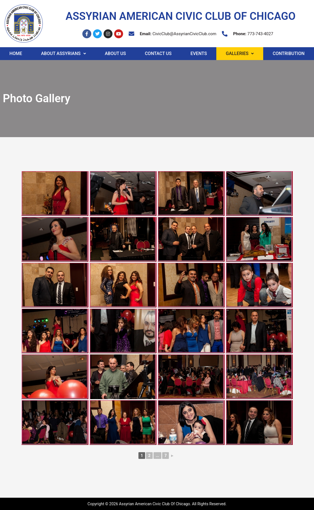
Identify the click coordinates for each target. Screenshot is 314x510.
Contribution (289, 53)
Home (15, 53)
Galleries (240, 53)
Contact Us (158, 53)
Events (198, 53)
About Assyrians (63, 53)
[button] (63, 53)
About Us (115, 53)
